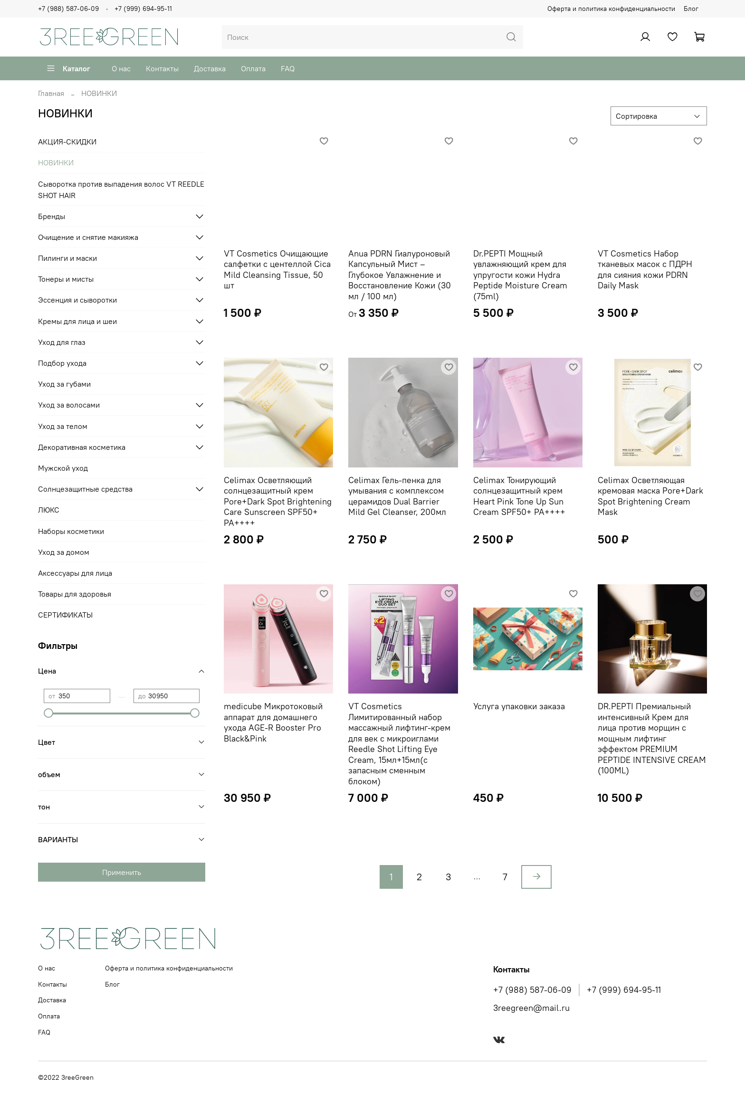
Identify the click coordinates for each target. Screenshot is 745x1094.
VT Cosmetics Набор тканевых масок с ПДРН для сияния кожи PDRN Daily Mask (645, 269)
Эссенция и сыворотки (77, 299)
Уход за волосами (69, 404)
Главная (51, 93)
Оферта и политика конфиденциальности (611, 8)
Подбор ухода (62, 363)
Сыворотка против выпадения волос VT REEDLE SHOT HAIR (121, 189)
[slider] (48, 713)
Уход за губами (64, 384)
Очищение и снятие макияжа (88, 237)
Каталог (68, 68)
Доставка (210, 68)
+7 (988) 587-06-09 (68, 8)
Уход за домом (63, 552)
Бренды (51, 216)
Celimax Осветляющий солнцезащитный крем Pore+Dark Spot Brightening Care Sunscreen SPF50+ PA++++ (278, 501)
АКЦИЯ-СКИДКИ (67, 141)
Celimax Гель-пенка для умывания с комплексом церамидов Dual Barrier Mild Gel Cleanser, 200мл (397, 496)
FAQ (288, 68)
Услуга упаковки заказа (519, 706)
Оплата (253, 68)
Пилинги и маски (67, 258)
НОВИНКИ (56, 162)
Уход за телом (62, 426)
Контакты (162, 68)
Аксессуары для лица (75, 573)
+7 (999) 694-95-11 (143, 8)
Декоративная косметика (81, 447)
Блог (691, 8)
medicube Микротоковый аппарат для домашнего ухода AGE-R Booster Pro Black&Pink (273, 722)
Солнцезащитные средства (85, 489)
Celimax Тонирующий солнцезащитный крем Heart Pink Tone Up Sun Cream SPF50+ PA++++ (519, 496)
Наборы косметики (71, 531)
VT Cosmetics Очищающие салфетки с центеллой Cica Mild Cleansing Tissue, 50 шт (277, 269)
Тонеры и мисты (66, 279)
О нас (121, 68)
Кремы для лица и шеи (77, 321)
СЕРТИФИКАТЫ (65, 614)
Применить (121, 872)
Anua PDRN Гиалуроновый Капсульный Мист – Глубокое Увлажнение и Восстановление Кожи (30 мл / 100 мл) (399, 275)
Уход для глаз (62, 342)
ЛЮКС (48, 509)
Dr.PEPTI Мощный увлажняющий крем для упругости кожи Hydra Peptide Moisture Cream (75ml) (520, 275)
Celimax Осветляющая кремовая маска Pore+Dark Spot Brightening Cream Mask (650, 496)
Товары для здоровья (74, 594)
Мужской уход (63, 468)
